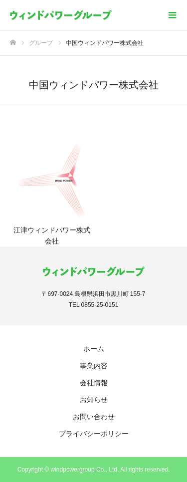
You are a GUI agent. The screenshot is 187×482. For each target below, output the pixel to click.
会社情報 (94, 383)
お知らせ (94, 400)
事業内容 (94, 366)
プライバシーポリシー (94, 434)
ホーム (93, 349)
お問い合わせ (94, 417)
